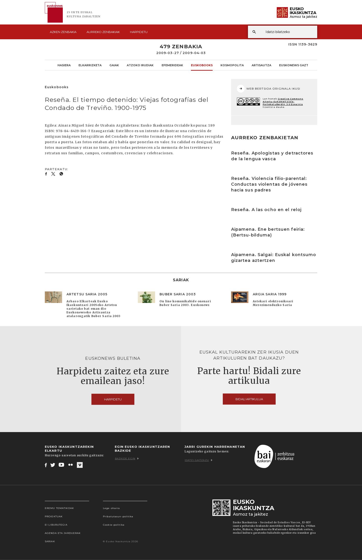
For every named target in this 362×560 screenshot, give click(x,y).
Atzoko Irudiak (140, 65)
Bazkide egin (127, 458)
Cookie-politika (113, 524)
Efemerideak (172, 65)
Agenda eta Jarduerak (63, 533)
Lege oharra (111, 508)
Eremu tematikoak (59, 508)
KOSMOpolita (232, 65)
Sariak (50, 541)
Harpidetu (139, 32)
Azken (63, 32)
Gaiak (114, 65)
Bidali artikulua (249, 399)
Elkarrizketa (90, 65)
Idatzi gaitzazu (198, 460)
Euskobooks (202, 65)
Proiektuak (54, 516)
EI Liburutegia (56, 524)
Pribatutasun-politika (118, 516)
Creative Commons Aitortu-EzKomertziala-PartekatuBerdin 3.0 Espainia (283, 101)
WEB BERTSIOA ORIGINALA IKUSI (268, 89)
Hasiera (64, 65)
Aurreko (103, 32)
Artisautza (261, 65)
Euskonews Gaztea (295, 65)
